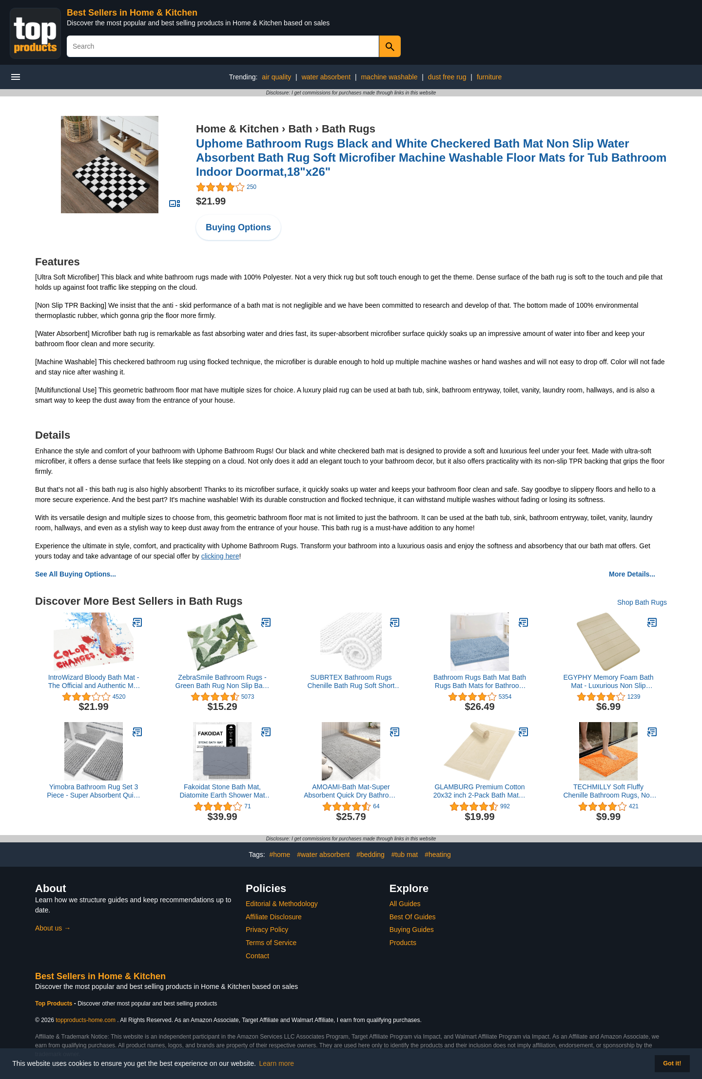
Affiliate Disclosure (274, 917)
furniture (489, 77)
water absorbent (326, 77)
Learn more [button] (276, 1063)
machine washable (389, 77)
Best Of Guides (413, 917)
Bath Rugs (348, 129)
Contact (257, 956)
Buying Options (238, 227)
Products (403, 943)
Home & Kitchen (237, 129)
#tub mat (404, 854)
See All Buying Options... (75, 574)
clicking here (220, 556)
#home (279, 854)
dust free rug (447, 77)
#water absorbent (323, 854)
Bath (300, 129)
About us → (53, 928)
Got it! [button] (672, 1063)
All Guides (405, 904)
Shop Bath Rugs (642, 602)
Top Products (54, 1003)
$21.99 (211, 201)
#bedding (370, 854)
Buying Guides (412, 929)
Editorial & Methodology (282, 904)
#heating (438, 854)
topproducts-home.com (86, 1020)
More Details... (632, 574)
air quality (276, 77)
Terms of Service (271, 943)
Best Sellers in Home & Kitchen (132, 13)
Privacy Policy (267, 929)
